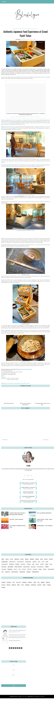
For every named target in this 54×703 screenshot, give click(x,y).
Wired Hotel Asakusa (10, 126)
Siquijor (44, 569)
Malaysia (42, 582)
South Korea (33, 584)
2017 (17, 28)
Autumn (20, 28)
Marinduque (4, 566)
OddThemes (41, 696)
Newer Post (5, 439)
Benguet (37, 559)
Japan (28, 28)
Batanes (26, 559)
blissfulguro (18, 39)
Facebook (3, 376)
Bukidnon (51, 559)
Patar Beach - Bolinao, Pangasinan (16, 519)
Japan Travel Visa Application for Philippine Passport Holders (22, 120)
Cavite (43, 561)
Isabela (37, 564)
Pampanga (4, 569)
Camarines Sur (28, 561)
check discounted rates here (25, 369)
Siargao (40, 569)
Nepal (18, 584)
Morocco (8, 584)
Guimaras (17, 564)
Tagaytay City (22, 571)
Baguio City (17, 559)
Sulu (2, 571)
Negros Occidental (18, 566)
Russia (22, 584)
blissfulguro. (24, 696)
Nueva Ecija (33, 566)
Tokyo (36, 28)
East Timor (18, 582)
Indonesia (30, 582)
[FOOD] (14, 28)
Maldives (48, 582)
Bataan (22, 559)
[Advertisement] (27, 541)
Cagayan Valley (5, 561)
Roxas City (29, 569)
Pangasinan (10, 569)
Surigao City (7, 571)
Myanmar (14, 584)
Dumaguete (11, 564)
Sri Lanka (39, 584)
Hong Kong (24, 582)
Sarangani (35, 569)
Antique (7, 559)
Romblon (24, 569)
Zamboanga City (35, 571)
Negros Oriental (26, 566)
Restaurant (32, 28)
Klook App (18, 128)
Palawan (46, 566)
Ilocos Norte (23, 564)
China (13, 582)
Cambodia (9, 582)
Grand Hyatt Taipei (5, 160)
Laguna (46, 564)
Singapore (27, 584)
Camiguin (34, 561)
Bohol (41, 559)
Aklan (3, 559)
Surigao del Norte (14, 571)
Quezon (15, 569)
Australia (3, 582)
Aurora (11, 559)
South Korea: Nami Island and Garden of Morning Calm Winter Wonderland (17, 513)
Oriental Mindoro (40, 566)
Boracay (45, 559)
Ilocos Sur (29, 564)
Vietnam (3, 587)
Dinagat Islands (5, 564)
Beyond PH (24, 28)
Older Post (46, 439)
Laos (38, 582)
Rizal (19, 569)
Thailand (49, 584)
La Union (42, 564)
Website (2, 375)
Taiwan (45, 160)
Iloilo (33, 564)
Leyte (51, 564)
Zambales (28, 571)
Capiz (39, 561)
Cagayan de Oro (12, 561)
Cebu (47, 561)
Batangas (32, 559)
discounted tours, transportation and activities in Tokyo (18, 383)
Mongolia (3, 584)
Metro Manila (10, 566)
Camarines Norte (20, 561)
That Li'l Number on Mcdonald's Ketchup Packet (17, 526)
